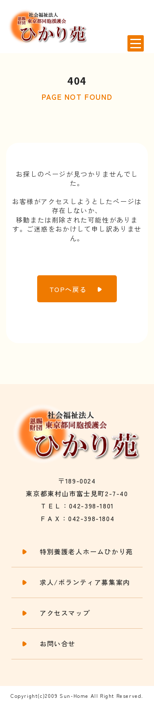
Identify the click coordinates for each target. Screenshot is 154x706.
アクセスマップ (65, 613)
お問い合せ (58, 643)
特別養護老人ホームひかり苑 (86, 551)
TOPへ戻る (68, 289)
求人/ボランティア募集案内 (85, 582)
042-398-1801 (91, 505)
